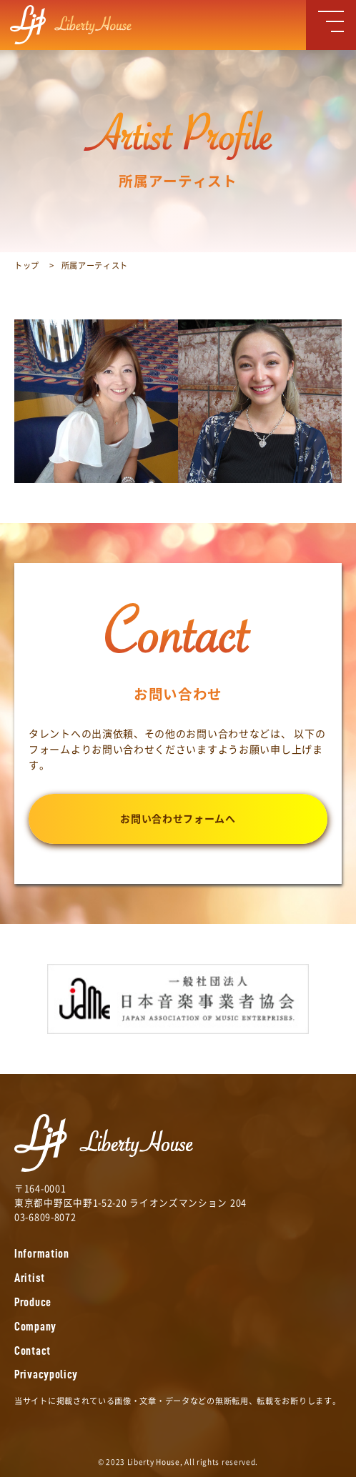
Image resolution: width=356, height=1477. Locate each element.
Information (41, 1254)
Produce (32, 1302)
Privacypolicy (46, 1374)
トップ (26, 265)
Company (35, 1327)
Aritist (29, 1278)
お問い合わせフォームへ (178, 819)
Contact (32, 1351)
